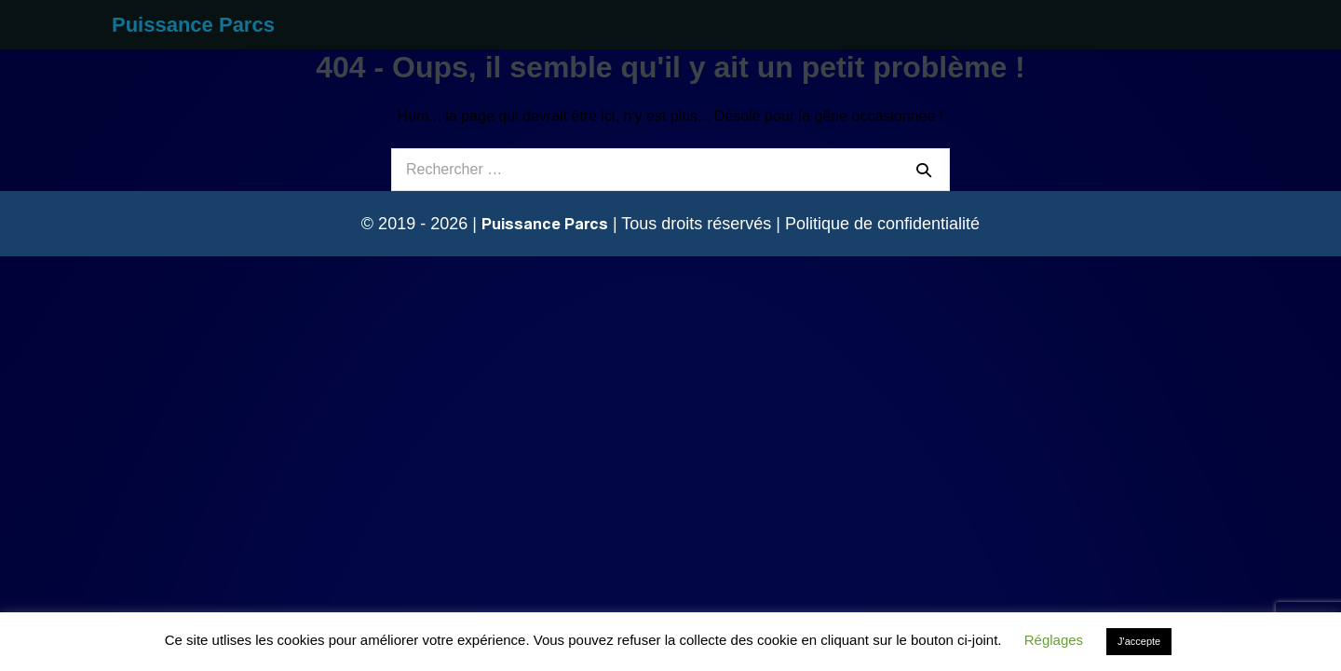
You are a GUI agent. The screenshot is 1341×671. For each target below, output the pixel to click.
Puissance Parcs (193, 24)
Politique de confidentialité (882, 223)
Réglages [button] (1053, 640)
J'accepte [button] (1139, 641)
